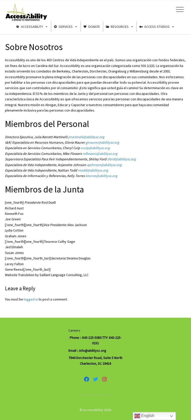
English (144, 416)
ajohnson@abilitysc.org (104, 165)
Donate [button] (94, 26)
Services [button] (68, 26)
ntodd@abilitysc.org (93, 170)
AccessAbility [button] (34, 26)
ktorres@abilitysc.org (101, 176)
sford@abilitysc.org (121, 159)
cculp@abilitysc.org (95, 148)
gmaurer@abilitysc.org (102, 142)
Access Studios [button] (159, 26)
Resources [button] (122, 26)
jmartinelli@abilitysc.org (86, 137)
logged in (31, 299)
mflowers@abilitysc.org (100, 153)
